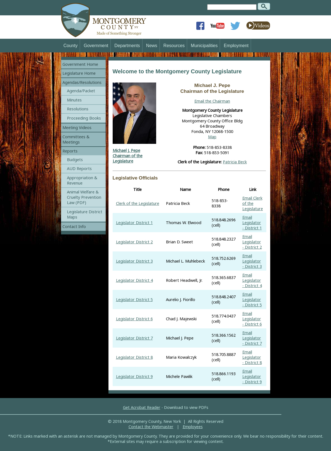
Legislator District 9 (134, 376)
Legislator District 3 (134, 261)
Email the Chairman (212, 101)
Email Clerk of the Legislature (252, 203)
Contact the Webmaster (151, 426)
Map (212, 136)
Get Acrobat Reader (141, 407)
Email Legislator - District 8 (252, 357)
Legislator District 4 (134, 280)
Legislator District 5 (134, 299)
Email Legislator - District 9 (252, 376)
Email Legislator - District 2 (252, 242)
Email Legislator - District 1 (252, 223)
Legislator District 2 (134, 241)
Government (96, 45)
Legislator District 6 (134, 318)
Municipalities (204, 45)
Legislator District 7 (134, 338)
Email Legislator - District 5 (252, 299)
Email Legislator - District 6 (252, 319)
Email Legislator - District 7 (252, 338)
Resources (174, 45)
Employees (193, 426)
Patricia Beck (235, 161)
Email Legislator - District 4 (252, 280)
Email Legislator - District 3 (252, 261)
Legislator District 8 (134, 357)
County (71, 45)
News (151, 45)
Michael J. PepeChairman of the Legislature (127, 156)
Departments (127, 45)
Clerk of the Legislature (137, 203)
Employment (236, 45)
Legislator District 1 (134, 222)
